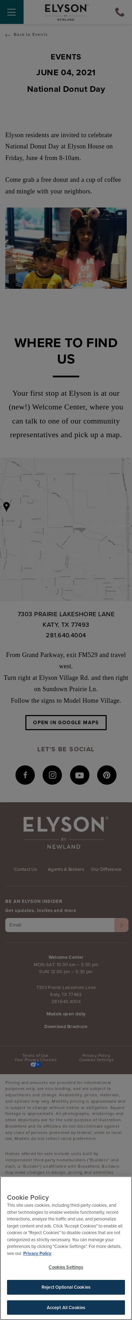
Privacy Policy (37, 1254)
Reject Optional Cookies (66, 1287)
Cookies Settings (66, 1268)
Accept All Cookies (66, 1308)
